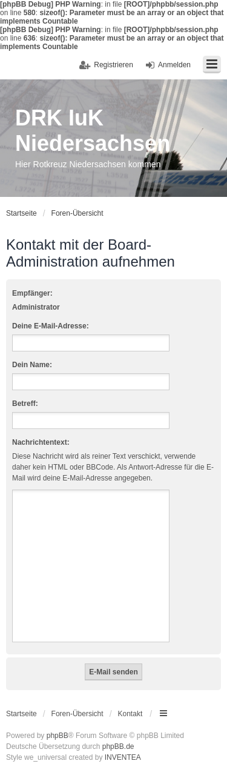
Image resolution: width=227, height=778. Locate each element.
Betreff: (25, 403)
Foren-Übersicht (77, 714)
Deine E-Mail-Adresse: (50, 326)
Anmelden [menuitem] (174, 65)
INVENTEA (123, 757)
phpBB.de (118, 746)
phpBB (57, 735)
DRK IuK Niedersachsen (92, 130)
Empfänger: (32, 293)
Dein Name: (32, 365)
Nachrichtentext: (41, 442)
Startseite (21, 714)
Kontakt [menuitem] (130, 714)
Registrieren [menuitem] (113, 65)
